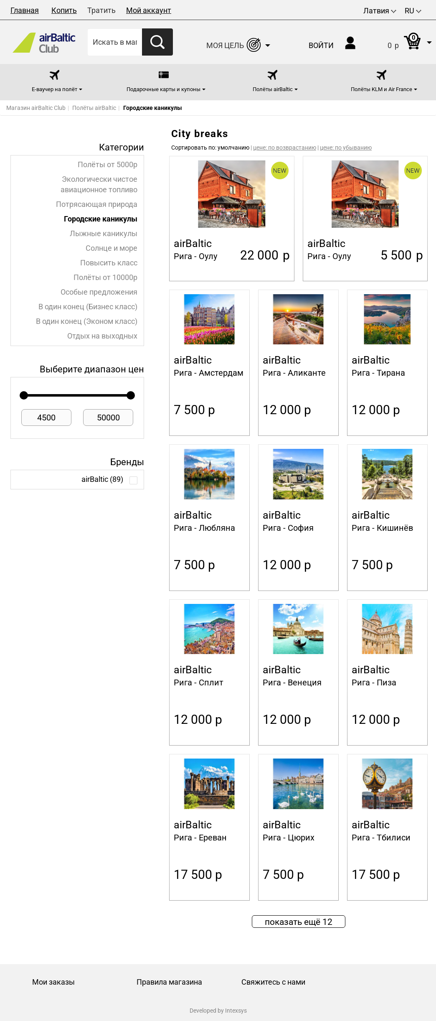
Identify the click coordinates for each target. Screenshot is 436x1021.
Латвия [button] (379, 10)
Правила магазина (169, 982)
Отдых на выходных (102, 336)
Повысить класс (108, 263)
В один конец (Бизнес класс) (87, 307)
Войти (321, 45)
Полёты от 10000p (105, 277)
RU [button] (413, 10)
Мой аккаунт (148, 10)
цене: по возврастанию (284, 147)
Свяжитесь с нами (273, 982)
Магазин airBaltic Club (36, 107)
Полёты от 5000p (107, 164)
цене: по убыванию (346, 147)
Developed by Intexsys (218, 1010)
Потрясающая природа (96, 204)
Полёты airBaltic (94, 107)
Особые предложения (99, 292)
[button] (401, 42)
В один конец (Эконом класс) (86, 321)
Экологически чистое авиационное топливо (99, 184)
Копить (64, 10)
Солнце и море (111, 248)
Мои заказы (53, 982)
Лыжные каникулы (103, 233)
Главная (24, 10)
